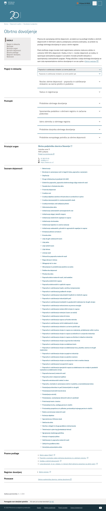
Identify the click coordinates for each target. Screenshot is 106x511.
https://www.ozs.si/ (47, 169)
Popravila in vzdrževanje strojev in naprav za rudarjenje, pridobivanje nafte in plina (69, 337)
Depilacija (44, 182)
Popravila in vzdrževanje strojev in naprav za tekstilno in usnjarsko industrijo (67, 340)
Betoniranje (45, 175)
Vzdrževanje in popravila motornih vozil (54, 446)
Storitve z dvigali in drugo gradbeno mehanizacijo (58, 432)
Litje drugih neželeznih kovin (51, 245)
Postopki (11, 48)
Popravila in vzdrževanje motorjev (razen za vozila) (58, 319)
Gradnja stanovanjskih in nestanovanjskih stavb (57, 207)
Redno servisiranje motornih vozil (52, 418)
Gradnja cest (45, 199)
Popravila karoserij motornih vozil (53, 380)
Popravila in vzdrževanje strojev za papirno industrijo (59, 360)
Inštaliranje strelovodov (49, 228)
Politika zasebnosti (49, 508)
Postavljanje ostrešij (48, 401)
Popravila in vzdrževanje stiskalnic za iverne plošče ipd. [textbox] (57, 80)
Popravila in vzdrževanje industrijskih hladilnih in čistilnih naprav (63, 301)
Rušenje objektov (47, 422)
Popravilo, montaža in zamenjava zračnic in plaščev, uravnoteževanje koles (67, 390)
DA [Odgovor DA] (50, 502)
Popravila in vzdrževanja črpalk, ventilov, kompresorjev (60, 294)
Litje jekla (44, 249)
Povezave (11, 63)
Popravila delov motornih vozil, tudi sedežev (56, 284)
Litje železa (45, 256)
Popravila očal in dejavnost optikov (53, 383)
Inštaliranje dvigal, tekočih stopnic (53, 221)
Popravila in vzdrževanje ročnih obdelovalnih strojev (59, 329)
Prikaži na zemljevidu (46, 161)
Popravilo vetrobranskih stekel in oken (54, 387)
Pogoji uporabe (62, 508)
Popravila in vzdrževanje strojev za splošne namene (59, 363)
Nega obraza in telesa (48, 266)
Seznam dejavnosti (15, 54)
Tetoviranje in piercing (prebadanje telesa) (55, 436)
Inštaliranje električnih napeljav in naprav (55, 224)
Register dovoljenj (14, 60)
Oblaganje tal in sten (48, 270)
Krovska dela (45, 242)
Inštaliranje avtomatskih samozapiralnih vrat (56, 217)
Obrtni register (92, 61)
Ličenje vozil (45, 259)
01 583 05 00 (45, 165)
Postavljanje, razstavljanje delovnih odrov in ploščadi (59, 404)
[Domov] (9, 3)
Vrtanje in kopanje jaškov (49, 443)
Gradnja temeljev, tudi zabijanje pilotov (54, 210)
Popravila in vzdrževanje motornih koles (55, 322)
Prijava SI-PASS (85, 3)
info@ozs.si (44, 167)
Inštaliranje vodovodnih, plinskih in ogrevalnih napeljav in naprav (63, 235)
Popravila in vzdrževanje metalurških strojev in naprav (60, 315)
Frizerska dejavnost (48, 196)
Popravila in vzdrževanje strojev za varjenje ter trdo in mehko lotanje (64, 367)
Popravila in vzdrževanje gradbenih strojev (55, 298)
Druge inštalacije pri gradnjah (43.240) (54, 185)
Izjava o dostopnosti (76, 508)
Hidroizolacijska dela (48, 214)
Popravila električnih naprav (51, 287)
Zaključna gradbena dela (49, 450)
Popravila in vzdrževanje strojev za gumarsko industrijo (60, 347)
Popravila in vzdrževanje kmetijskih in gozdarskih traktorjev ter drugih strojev (67, 308)
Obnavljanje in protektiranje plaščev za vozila (56, 273)
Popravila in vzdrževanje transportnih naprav (56, 370)
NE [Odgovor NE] (53, 502)
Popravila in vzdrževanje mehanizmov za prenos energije (60, 312)
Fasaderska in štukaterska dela (52, 192)
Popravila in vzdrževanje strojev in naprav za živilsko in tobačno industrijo (66, 343)
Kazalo (39, 508)
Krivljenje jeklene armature (50, 238)
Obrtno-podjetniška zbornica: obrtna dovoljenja (55, 486)
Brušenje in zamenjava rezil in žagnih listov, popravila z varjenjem (63, 178)
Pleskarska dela (46, 280)
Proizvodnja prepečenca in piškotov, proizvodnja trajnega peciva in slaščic (66, 415)
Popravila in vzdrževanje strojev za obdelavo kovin (58, 351)
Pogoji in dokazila (14, 45)
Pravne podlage (13, 57)
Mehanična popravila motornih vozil (53, 263)
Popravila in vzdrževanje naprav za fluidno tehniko (58, 326)
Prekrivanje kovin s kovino (50, 408)
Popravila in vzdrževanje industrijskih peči (55, 305)
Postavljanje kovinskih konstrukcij (53, 397)
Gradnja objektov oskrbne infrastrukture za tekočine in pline (62, 203)
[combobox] (69, 80)
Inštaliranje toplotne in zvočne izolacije (54, 231)
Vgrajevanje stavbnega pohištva (52, 439)
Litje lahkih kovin (47, 252)
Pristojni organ (13, 51)
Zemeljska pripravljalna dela (51, 453)
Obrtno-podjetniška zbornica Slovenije (55, 152)
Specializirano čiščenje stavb (51, 425)
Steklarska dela (46, 429)
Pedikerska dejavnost (48, 277)
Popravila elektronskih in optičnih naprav (55, 291)
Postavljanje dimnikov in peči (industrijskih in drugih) (59, 394)
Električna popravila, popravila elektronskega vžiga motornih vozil (64, 189)
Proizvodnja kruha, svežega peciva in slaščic (56, 411)
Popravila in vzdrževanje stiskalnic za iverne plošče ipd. (60, 333)
